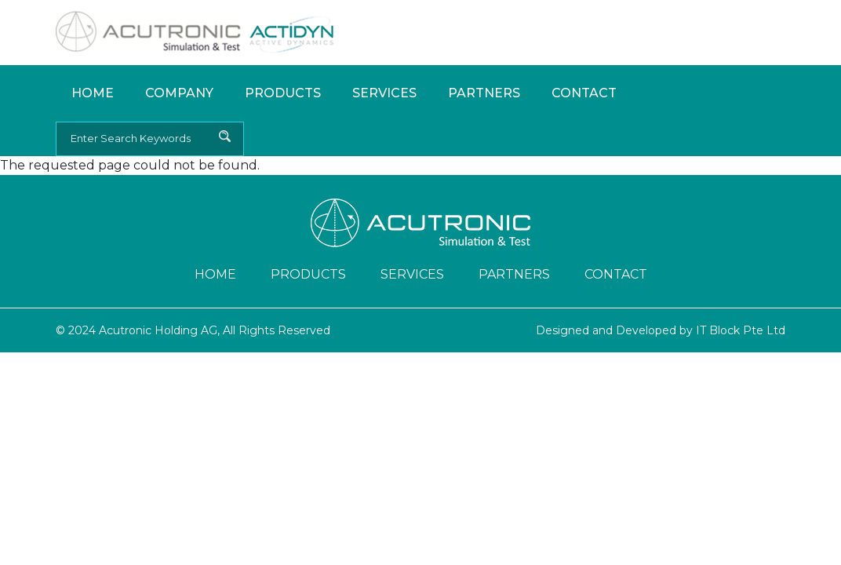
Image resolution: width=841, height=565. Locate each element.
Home (92, 93)
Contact (584, 93)
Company (179, 93)
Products (283, 93)
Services (384, 93)
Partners (484, 93)
